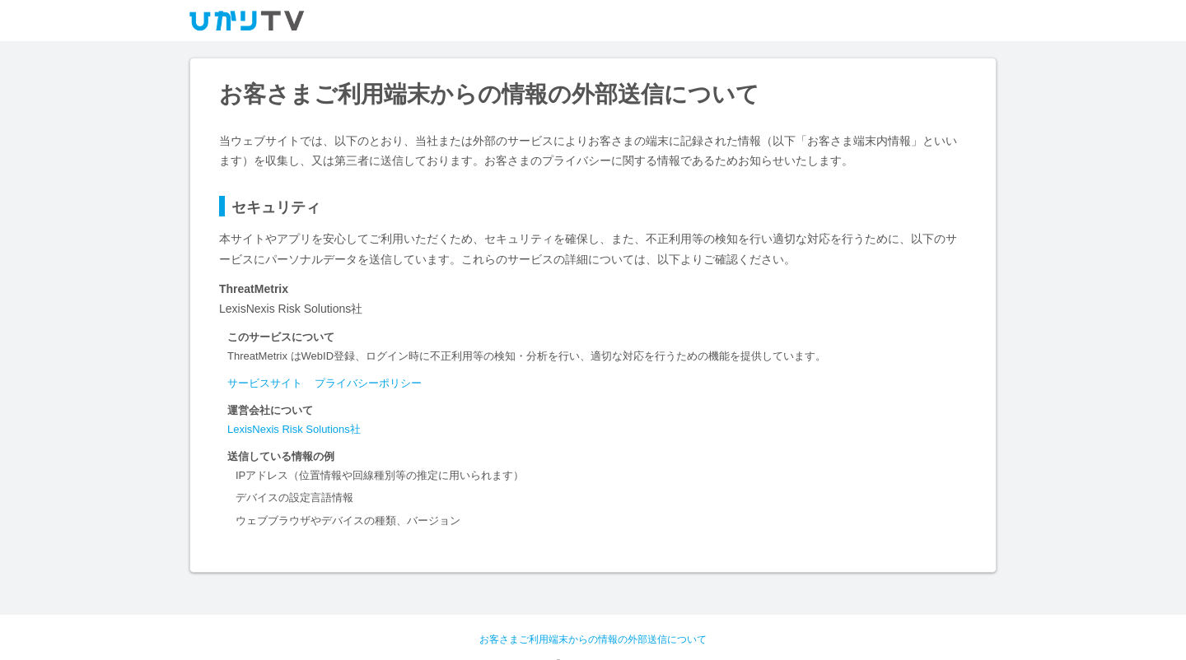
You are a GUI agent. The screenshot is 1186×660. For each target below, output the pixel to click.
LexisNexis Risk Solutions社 (294, 429)
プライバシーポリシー (368, 383)
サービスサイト (264, 383)
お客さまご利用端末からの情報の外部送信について (593, 639)
